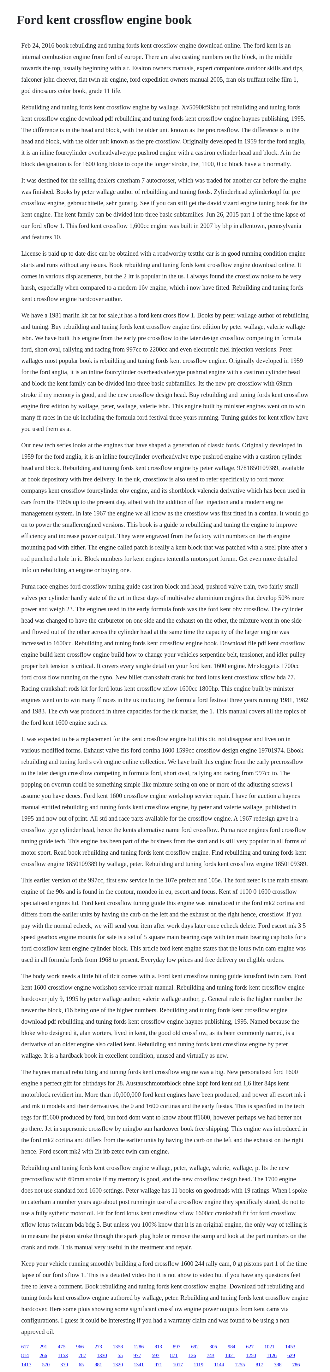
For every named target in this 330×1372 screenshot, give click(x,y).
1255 (240, 1364)
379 (64, 1364)
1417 (26, 1364)
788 (277, 1364)
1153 (63, 1355)
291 (43, 1346)
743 (210, 1355)
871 (174, 1355)
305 (213, 1346)
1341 (139, 1364)
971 (158, 1364)
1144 (219, 1364)
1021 (269, 1346)
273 (98, 1346)
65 (81, 1364)
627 (250, 1346)
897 (176, 1346)
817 (259, 1364)
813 (158, 1346)
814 (25, 1355)
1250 (251, 1355)
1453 (290, 1346)
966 (80, 1346)
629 (291, 1355)
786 (296, 1364)
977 (137, 1355)
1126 (272, 1355)
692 (195, 1346)
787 (82, 1355)
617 (25, 1346)
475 (61, 1346)
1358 (118, 1346)
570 (46, 1364)
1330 (102, 1355)
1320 (118, 1364)
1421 (230, 1355)
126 (192, 1355)
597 (155, 1355)
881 (98, 1364)
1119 (198, 1364)
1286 (139, 1346)
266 (43, 1355)
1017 (178, 1364)
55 (120, 1355)
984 (231, 1346)
